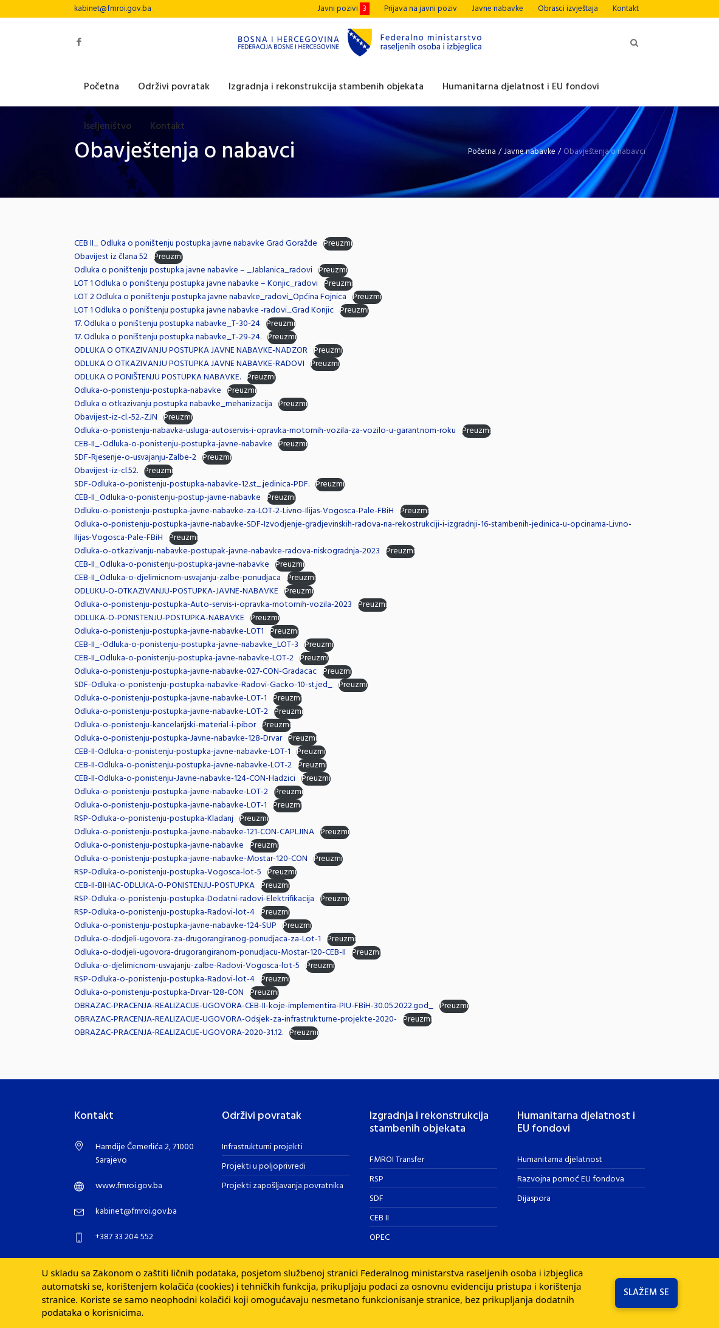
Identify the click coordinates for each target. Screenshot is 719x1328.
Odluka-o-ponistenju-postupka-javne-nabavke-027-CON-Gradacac (195, 672)
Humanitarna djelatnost (559, 1160)
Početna (482, 151)
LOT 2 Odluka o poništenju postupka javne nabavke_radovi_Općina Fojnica (210, 297)
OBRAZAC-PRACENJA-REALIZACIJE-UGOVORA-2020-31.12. (178, 1033)
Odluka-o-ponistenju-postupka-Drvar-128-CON (159, 993)
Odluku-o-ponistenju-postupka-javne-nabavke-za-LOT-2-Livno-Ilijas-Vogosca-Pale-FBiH (234, 511)
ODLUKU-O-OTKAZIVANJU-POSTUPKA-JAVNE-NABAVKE (176, 591)
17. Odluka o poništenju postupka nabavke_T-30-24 (167, 324)
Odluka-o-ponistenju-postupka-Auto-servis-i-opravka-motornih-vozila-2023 (213, 605)
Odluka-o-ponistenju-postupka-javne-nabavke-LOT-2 (171, 712)
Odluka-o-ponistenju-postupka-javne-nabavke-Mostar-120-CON (191, 859)
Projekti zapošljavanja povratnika (282, 1186)
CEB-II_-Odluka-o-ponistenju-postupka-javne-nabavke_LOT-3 (186, 645)
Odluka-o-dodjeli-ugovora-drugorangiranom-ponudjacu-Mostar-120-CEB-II (210, 953)
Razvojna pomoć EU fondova (570, 1179)
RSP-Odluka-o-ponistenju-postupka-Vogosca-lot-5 (167, 872)
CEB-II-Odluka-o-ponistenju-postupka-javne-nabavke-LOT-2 (183, 765)
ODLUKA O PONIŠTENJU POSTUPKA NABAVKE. (157, 377)
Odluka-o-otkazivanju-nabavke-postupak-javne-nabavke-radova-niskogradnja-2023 (227, 551)
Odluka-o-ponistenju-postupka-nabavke (147, 391)
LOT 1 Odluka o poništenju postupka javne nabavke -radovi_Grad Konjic (204, 310)
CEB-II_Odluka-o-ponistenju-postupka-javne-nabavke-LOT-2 (184, 658)
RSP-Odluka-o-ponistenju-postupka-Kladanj (153, 819)
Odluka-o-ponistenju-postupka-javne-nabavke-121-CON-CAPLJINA (194, 832)
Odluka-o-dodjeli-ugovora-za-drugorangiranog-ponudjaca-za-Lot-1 (197, 939)
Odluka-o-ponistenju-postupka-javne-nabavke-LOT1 (169, 631)
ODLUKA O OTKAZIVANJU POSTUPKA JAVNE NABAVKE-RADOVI (189, 364)
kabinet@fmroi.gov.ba (112, 8)
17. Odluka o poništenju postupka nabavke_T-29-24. (167, 337)
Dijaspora (534, 1199)
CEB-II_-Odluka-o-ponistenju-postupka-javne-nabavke (173, 444)
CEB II (379, 1218)
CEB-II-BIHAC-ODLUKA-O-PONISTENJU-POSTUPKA (164, 886)
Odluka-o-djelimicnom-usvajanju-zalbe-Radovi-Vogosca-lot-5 (187, 966)
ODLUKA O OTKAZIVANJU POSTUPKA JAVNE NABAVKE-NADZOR (191, 351)
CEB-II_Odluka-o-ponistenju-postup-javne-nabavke (167, 498)
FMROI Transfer (397, 1160)
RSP (377, 1179)
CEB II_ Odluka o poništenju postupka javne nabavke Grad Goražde (195, 244)
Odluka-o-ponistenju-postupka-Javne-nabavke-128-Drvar (178, 738)
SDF (377, 1199)
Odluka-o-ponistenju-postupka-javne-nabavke (159, 845)
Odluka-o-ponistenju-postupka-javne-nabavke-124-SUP (175, 926)
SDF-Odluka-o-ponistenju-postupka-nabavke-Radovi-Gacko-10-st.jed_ (203, 685)
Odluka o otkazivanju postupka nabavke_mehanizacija (173, 404)
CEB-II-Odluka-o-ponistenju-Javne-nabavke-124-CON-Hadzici (184, 779)
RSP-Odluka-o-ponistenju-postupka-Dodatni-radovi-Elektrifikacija (194, 899)
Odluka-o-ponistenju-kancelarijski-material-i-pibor (165, 725)
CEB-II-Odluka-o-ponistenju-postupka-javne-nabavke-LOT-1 (182, 752)
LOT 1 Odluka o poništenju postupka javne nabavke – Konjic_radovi (196, 284)
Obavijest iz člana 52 (111, 257)
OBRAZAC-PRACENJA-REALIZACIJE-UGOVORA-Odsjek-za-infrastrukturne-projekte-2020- (235, 1019)
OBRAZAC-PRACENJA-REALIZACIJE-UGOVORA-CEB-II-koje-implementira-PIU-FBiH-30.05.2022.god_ (253, 1006)
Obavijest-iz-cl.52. (106, 471)
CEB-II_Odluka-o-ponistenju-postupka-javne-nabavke (171, 565)
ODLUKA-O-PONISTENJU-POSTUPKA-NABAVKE (159, 618)
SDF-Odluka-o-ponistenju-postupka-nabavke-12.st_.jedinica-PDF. (191, 484)
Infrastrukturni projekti (262, 1147)
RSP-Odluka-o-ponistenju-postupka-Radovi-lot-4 (164, 912)
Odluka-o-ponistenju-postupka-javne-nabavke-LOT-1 (170, 698)
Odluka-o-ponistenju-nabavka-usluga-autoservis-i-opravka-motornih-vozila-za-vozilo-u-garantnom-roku (265, 431)
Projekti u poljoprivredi (264, 1167)
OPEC (380, 1238)
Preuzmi (338, 244)
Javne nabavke (530, 151)
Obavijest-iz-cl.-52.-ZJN (115, 417)
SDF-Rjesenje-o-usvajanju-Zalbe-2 (135, 458)
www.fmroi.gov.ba (128, 1186)
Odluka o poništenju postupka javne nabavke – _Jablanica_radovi (193, 270)
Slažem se (646, 1292)
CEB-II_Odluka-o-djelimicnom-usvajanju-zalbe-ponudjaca (177, 578)
